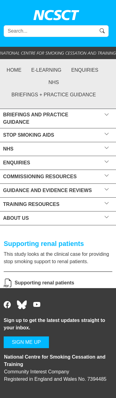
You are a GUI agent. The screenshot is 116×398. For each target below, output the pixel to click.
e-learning (46, 70)
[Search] (56, 31)
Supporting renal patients (44, 282)
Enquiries (84, 70)
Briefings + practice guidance (53, 94)
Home (14, 70)
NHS (54, 82)
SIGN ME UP (26, 342)
